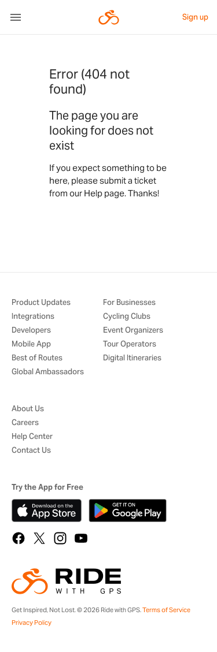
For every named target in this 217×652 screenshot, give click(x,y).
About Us (28, 409)
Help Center (32, 437)
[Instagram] (60, 538)
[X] (39, 538)
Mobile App (31, 344)
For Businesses (129, 303)
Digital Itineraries (132, 358)
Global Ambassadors (48, 372)
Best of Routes (37, 358)
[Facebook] (18, 538)
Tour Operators (129, 344)
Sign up (195, 17)
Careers (25, 423)
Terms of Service (166, 610)
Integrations (33, 316)
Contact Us (31, 450)
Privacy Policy (32, 623)
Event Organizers (133, 330)
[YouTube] (81, 538)
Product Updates (41, 303)
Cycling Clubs (126, 316)
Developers (31, 330)
